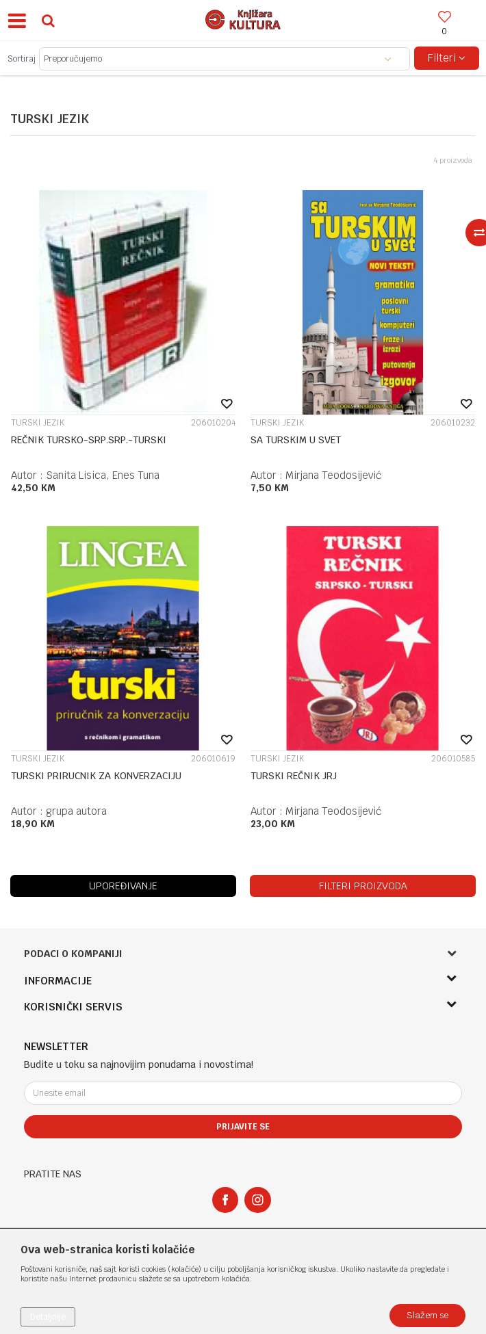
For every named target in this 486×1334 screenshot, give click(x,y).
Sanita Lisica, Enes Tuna (102, 475)
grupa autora (76, 811)
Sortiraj (22, 58)
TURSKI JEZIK (37, 423)
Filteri (446, 57)
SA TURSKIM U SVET (296, 440)
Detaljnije (48, 1316)
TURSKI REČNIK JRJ (294, 776)
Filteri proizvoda (363, 886)
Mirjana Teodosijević (333, 475)
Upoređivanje (123, 886)
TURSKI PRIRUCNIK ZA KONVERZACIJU (96, 776)
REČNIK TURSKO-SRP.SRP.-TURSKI (88, 440)
